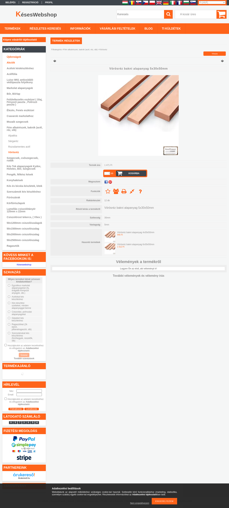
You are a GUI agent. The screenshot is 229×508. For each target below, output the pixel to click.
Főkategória (56, 49)
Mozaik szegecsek (17, 121)
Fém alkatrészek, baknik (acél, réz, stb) (80, 49)
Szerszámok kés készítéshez (24, 191)
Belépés (11, 2)
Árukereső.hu (24, 478)
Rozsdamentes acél (19, 146)
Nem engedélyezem (139, 503)
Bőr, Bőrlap (13, 93)
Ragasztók (13, 245)
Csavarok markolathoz (20, 116)
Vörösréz (13, 152)
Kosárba (134, 173)
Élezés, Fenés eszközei (20, 110)
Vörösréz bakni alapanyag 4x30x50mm (135, 232)
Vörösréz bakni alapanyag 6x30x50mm (135, 244)
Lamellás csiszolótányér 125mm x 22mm (21, 210)
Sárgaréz (13, 141)
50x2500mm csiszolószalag (23, 240)
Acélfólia (12, 74)
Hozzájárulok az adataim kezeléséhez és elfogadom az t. (25, 348)
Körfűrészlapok (16, 203)
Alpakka (12, 135)
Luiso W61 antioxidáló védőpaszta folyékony (20, 81)
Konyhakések (15, 180)
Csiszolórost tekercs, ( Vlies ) (24, 217)
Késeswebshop (24, 264)
